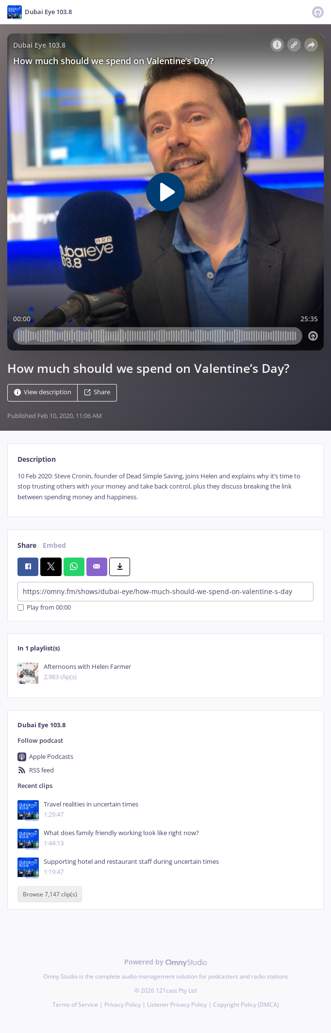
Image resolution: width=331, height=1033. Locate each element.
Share (97, 392)
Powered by (165, 961)
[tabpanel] (165, 486)
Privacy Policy (122, 1004)
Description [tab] (36, 459)
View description (42, 392)
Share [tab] (26, 545)
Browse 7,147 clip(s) (50, 894)
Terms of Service (75, 1004)
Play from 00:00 (44, 607)
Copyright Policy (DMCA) (246, 1004)
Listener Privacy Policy (177, 1004)
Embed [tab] (54, 545)
